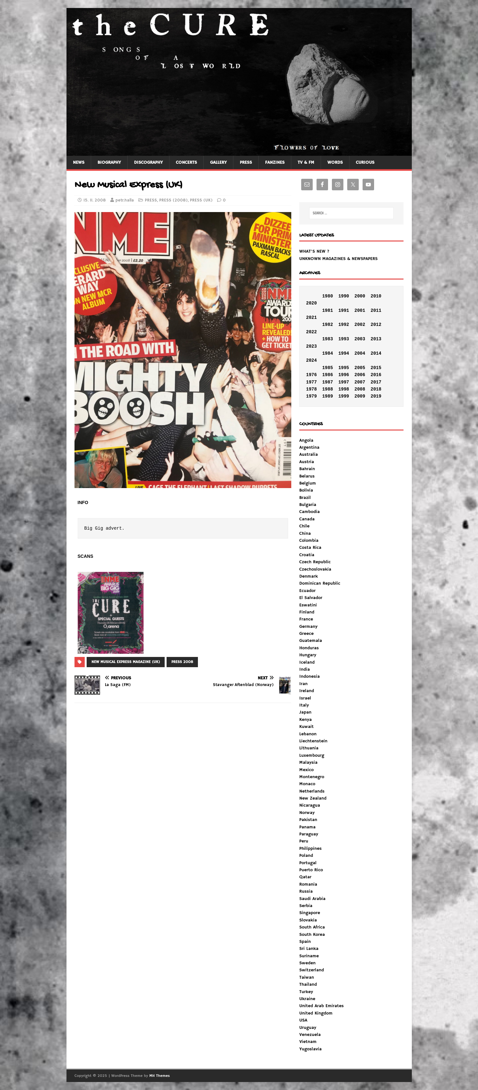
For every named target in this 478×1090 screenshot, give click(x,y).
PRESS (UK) (201, 200)
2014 (376, 353)
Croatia (306, 555)
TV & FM (306, 162)
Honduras (309, 648)
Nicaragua (309, 805)
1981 (327, 310)
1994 (343, 353)
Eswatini (308, 605)
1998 (343, 389)
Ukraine (307, 999)
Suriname (309, 956)
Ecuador (307, 591)
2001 (360, 310)
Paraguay (308, 834)
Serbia (305, 906)
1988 (327, 389)
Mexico (306, 770)
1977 (311, 382)
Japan (305, 712)
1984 (327, 353)
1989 (327, 396)
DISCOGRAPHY (148, 162)
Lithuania (308, 748)
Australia (308, 454)
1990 (343, 296)
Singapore (309, 913)
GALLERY (218, 162)
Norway (307, 813)
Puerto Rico (311, 870)
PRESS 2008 (182, 662)
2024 (311, 360)
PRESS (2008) (173, 200)
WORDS (335, 162)
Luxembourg (311, 755)
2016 (376, 374)
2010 (376, 296)
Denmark (308, 576)
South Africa (312, 927)
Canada (307, 519)
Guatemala (310, 641)
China (305, 533)
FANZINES (275, 162)
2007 (360, 382)
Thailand (308, 984)
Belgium (307, 483)
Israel (305, 698)
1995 (343, 367)
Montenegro (311, 777)
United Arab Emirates (321, 1006)
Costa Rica (310, 547)
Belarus (307, 476)
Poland (306, 855)
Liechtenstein (313, 741)
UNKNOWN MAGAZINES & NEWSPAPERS (338, 259)
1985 (327, 367)
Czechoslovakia (315, 569)
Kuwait (306, 727)
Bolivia (306, 490)
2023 (311, 346)
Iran (303, 684)
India (304, 669)
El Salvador (310, 598)
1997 (343, 382)
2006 (360, 374)
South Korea (312, 934)
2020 (311, 303)
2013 (376, 339)
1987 (327, 382)
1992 (343, 324)
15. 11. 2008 (94, 200)
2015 (376, 367)
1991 (343, 310)
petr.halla (124, 200)
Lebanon (308, 734)
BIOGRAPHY (109, 162)
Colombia (308, 540)
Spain (305, 941)
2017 (376, 382)
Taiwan (306, 977)
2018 (376, 389)
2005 (360, 367)
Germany (308, 626)
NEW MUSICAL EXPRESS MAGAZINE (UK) (125, 662)
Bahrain (307, 469)
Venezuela (310, 1035)
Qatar (305, 877)
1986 (327, 374)
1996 (343, 374)
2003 (360, 339)
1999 (343, 396)
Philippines (310, 848)
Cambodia (309, 512)
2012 (376, 324)
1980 (327, 296)
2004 (360, 353)
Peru (303, 841)
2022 (311, 332)
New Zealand (312, 798)
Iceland (307, 662)
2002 (360, 324)
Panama (307, 827)
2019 (376, 396)
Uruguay (307, 1028)
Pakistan (308, 820)
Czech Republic (315, 562)
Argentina (309, 447)
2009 (360, 396)
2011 (376, 310)
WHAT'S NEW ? (314, 251)
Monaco (307, 784)
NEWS (78, 162)
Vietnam (308, 1042)
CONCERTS (186, 162)
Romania (308, 884)
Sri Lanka (308, 949)
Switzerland (311, 970)
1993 (343, 339)
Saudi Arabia (312, 899)
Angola (306, 440)
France (306, 619)
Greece (306, 633)
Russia (306, 891)
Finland (306, 612)
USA (303, 1020)
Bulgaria (307, 505)
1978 (311, 389)
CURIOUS (365, 162)
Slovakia (308, 920)
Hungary (307, 655)
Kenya (305, 720)
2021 (311, 317)
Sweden (307, 963)
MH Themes (159, 1075)
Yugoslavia (310, 1049)
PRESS (246, 162)
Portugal (308, 863)
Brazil (305, 498)
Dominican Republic (319, 583)
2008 (360, 389)
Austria (306, 462)
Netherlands (312, 791)
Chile (304, 526)
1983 (327, 339)
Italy (304, 705)
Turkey (306, 992)
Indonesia (309, 676)
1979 (311, 396)
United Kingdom (316, 1013)
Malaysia (308, 762)
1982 (327, 324)
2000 (360, 296)
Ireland (306, 691)
